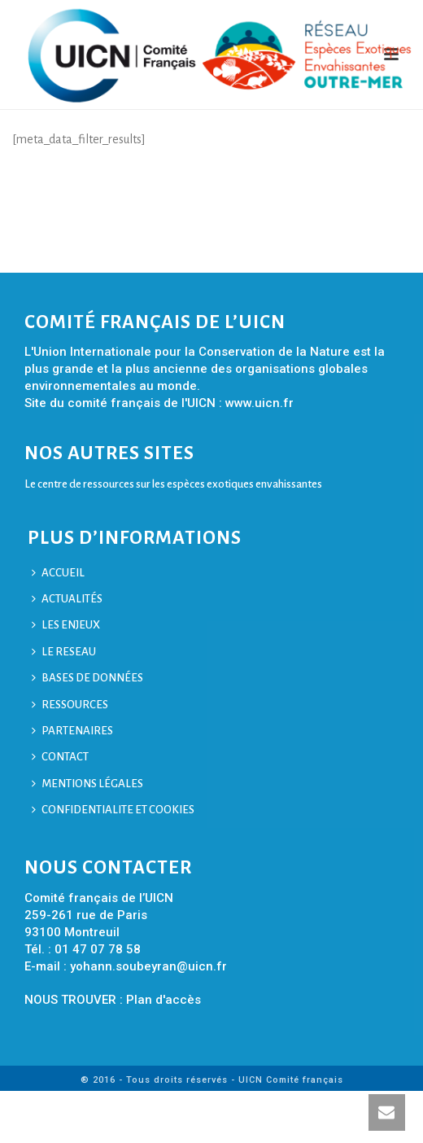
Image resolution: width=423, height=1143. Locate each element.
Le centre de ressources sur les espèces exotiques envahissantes (173, 484)
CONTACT (60, 757)
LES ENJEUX (66, 625)
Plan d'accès (163, 999)
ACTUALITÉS (67, 599)
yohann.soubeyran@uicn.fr (148, 966)
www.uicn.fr (259, 403)
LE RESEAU (64, 652)
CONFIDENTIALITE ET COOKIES (113, 810)
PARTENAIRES (72, 731)
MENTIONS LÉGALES (87, 783)
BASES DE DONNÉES (87, 678)
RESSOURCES (70, 704)
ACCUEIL (58, 573)
